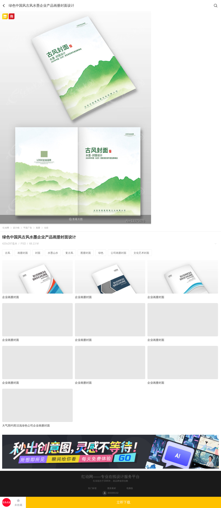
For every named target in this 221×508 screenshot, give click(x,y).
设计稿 (16, 228)
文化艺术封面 (141, 252)
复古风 (69, 252)
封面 (37, 252)
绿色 (100, 252)
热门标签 (92, 488)
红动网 (6, 228)
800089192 (113, 493)
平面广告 (27, 228)
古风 (7, 252)
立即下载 (123, 502)
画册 (38, 228)
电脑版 (129, 488)
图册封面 (86, 252)
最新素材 (111, 488)
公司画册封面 (118, 252)
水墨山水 (53, 252)
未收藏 (18, 504)
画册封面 (22, 252)
